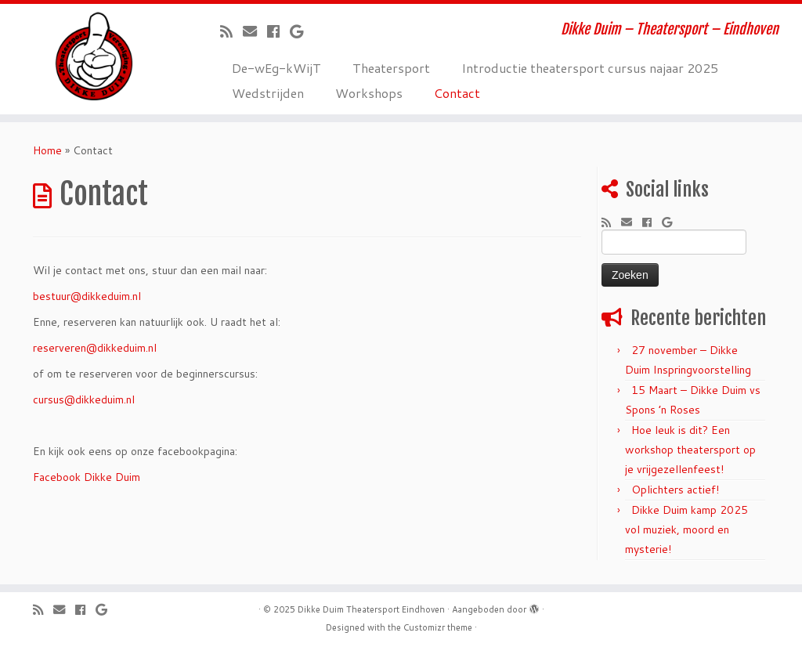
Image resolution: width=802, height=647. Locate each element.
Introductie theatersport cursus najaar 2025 (589, 68)
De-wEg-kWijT (276, 68)
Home (47, 150)
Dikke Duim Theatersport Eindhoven (371, 609)
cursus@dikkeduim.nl (84, 399)
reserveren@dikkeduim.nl (95, 348)
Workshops (369, 93)
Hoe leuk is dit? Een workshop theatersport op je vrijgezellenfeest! (690, 449)
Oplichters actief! (675, 489)
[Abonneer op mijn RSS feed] (231, 31)
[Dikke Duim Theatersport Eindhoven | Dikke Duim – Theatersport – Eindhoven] (94, 56)
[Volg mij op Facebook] (278, 31)
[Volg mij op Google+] (301, 31)
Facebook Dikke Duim (86, 477)
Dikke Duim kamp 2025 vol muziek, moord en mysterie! (686, 529)
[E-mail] (255, 31)
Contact (457, 93)
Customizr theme (437, 627)
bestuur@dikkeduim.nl (87, 296)
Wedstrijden (268, 93)
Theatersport (391, 68)
